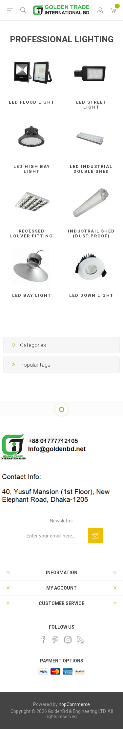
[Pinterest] (55, 640)
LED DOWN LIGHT (91, 295)
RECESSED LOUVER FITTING (31, 233)
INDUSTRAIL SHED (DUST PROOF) (91, 233)
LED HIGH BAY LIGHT (31, 169)
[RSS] (80, 640)
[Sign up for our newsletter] (54, 535)
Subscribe (95, 535)
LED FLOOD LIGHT (31, 102)
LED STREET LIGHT (91, 105)
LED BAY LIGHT (31, 295)
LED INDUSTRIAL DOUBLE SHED (91, 169)
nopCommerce (74, 704)
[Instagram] (68, 640)
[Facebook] (43, 640)
